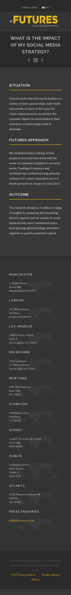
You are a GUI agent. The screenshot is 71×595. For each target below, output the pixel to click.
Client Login (29, 7)
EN (46, 7)
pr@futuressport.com (22, 520)
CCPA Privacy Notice (23, 574)
